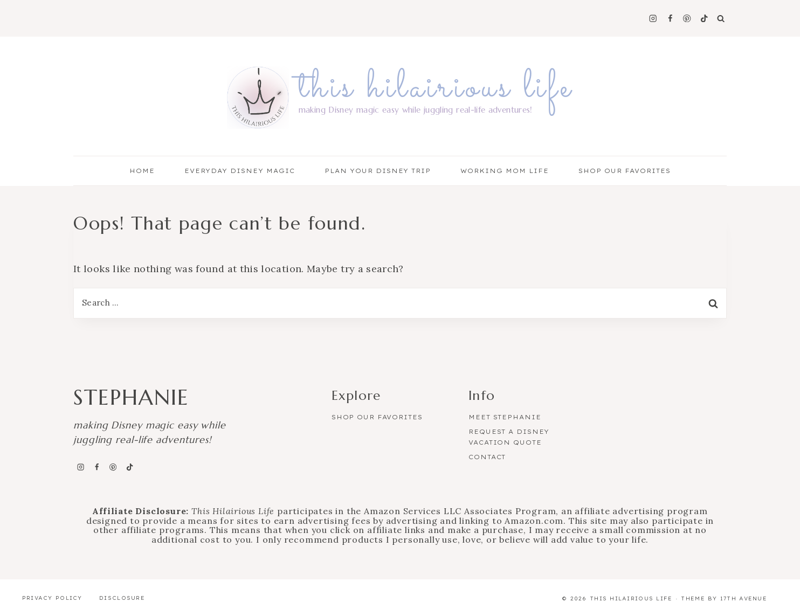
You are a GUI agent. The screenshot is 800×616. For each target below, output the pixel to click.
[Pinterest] (687, 18)
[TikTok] (704, 18)
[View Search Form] (721, 18)
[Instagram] (653, 18)
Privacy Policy (52, 598)
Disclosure (122, 598)
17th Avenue (743, 598)
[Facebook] (670, 18)
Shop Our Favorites (624, 171)
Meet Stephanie (504, 417)
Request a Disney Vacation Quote (508, 437)
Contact (487, 457)
